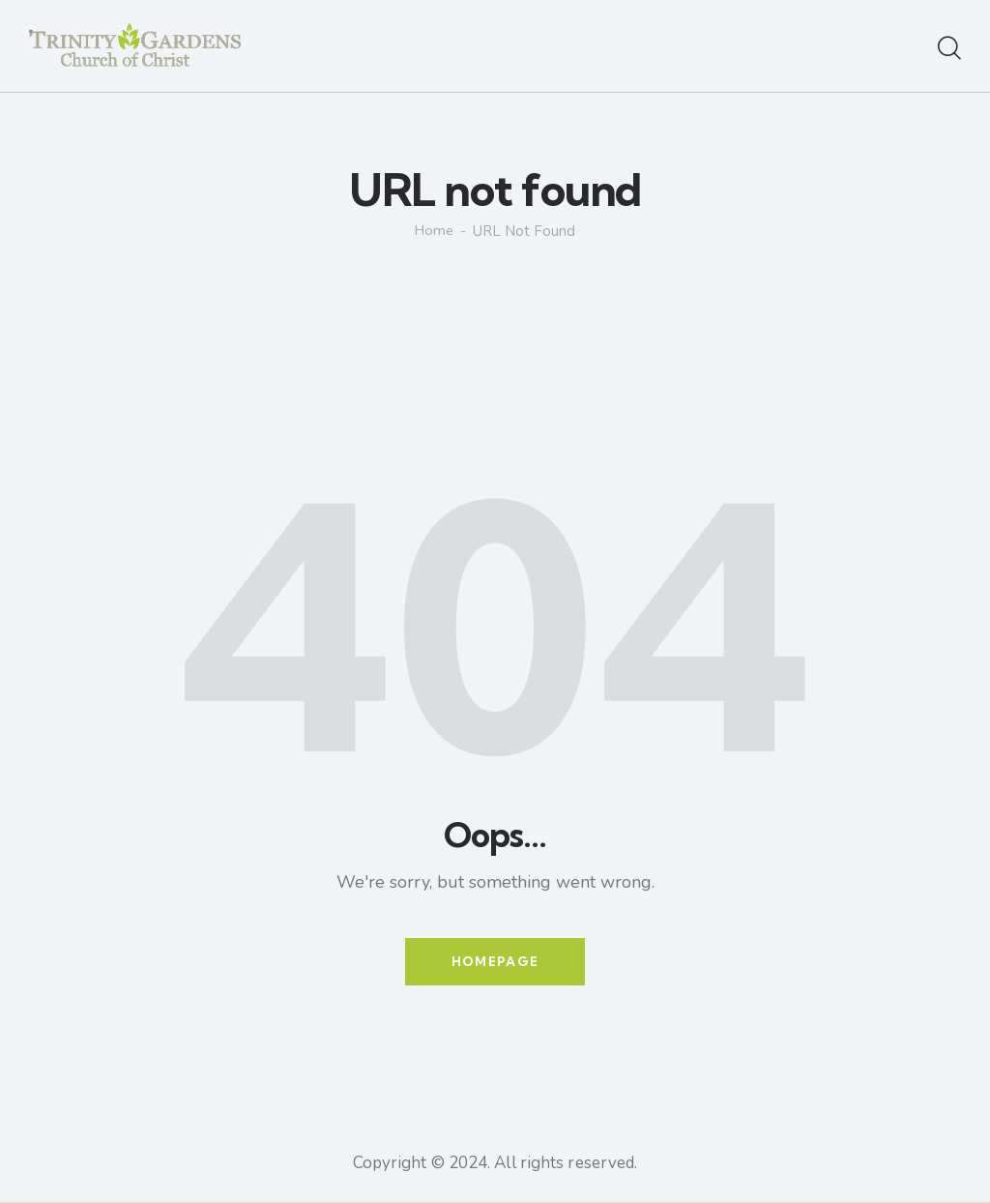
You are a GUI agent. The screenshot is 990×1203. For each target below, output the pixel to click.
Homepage (495, 962)
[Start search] (949, 49)
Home (434, 231)
